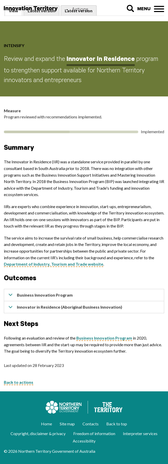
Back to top (116, 423)
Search (130, 8)
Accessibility (84, 440)
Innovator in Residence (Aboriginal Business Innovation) (64, 310)
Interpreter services (140, 433)
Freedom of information (94, 433)
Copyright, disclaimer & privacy (38, 433)
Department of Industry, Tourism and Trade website (53, 265)
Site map (67, 423)
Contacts (90, 423)
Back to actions (18, 383)
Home (46, 423)
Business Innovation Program (40, 298)
